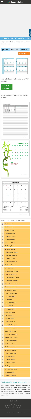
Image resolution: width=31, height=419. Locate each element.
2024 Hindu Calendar (9, 347)
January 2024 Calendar (10, 302)
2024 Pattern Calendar (10, 375)
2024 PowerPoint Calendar (11, 271)
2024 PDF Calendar (9, 230)
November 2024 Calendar (11, 334)
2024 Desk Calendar (9, 362)
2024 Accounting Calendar (11, 252)
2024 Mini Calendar (9, 372)
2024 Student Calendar (10, 287)
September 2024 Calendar (11, 328)
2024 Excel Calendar (9, 239)
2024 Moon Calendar (9, 249)
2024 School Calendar (10, 296)
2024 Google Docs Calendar (11, 277)
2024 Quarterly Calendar (10, 265)
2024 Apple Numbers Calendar (12, 284)
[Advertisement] (15, 19)
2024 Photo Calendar (9, 236)
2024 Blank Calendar (9, 227)
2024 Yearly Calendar (10, 268)
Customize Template (22, 54)
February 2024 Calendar (10, 306)
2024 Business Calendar (10, 255)
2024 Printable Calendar (10, 293)
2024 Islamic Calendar (10, 350)
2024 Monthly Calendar (10, 261)
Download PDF (5, 88)
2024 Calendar (8, 299)
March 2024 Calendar (10, 309)
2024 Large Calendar (9, 366)
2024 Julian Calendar (10, 242)
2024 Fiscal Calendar (9, 258)
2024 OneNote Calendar (10, 274)
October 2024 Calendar (10, 331)
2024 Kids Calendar (9, 359)
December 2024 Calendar (10, 337)
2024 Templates (8, 224)
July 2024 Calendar (9, 321)
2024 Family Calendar (10, 246)
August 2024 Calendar (10, 325)
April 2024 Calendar (9, 312)
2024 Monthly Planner (10, 290)
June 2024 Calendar (9, 318)
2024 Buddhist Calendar (10, 340)
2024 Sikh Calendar (9, 356)
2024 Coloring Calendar (10, 369)
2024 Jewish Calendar (10, 353)
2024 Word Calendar (9, 233)
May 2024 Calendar (9, 315)
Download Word (5, 85)
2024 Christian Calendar (10, 343)
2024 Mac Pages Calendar (11, 280)
